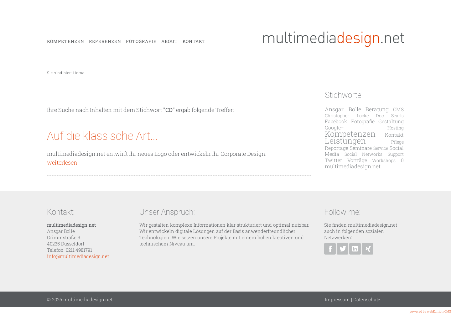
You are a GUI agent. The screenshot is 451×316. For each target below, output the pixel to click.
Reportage (336, 148)
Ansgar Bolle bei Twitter (342, 249)
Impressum (337, 299)
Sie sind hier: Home (66, 73)
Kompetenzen (65, 41)
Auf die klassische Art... (102, 136)
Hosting (395, 128)
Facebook (336, 121)
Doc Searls (389, 115)
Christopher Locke (346, 115)
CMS (398, 109)
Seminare (361, 148)
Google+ (334, 127)
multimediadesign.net (353, 166)
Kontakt (194, 41)
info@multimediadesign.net (78, 256)
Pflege (397, 142)
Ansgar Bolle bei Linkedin (355, 249)
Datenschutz (367, 299)
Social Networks (363, 154)
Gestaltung (391, 121)
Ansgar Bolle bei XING (367, 249)
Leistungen (345, 140)
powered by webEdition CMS (430, 311)
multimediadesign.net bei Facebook (330, 249)
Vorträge (357, 160)
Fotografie (141, 41)
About (169, 41)
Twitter (333, 160)
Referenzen (105, 41)
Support (396, 154)
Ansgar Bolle (343, 109)
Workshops (384, 160)
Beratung (377, 109)
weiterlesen (62, 162)
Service (380, 148)
